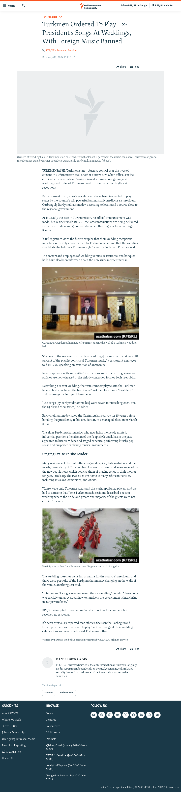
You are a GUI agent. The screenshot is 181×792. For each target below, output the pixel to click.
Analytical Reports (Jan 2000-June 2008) (66, 767)
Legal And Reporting (14, 745)
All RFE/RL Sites (11, 751)
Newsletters (53, 726)
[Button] (121, 67)
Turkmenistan (52, 16)
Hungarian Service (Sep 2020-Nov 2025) (66, 777)
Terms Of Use (9, 726)
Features (51, 720)
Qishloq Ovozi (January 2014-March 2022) (66, 747)
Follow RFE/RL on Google (133, 5)
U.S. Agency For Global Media (18, 739)
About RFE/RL (10, 713)
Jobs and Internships (14, 732)
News (49, 713)
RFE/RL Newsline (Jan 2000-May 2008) (65, 757)
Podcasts (51, 739)
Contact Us (8, 758)
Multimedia (53, 732)
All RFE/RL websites (163, 5)
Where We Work (11, 720)
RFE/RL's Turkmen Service (61, 50)
